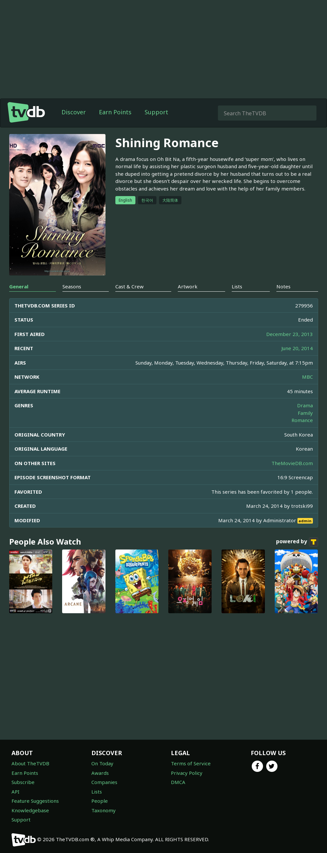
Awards (100, 773)
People (99, 800)
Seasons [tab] (71, 286)
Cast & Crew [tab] (129, 286)
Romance (302, 420)
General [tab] (18, 286)
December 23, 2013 (289, 334)
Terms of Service (191, 763)
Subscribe (23, 782)
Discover (73, 112)
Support (156, 112)
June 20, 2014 (297, 348)
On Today (102, 763)
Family (305, 413)
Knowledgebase (30, 810)
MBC (307, 376)
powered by (297, 542)
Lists (96, 791)
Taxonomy (103, 810)
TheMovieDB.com (292, 463)
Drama (305, 405)
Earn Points (115, 112)
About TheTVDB (30, 763)
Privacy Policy (186, 773)
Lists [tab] (237, 286)
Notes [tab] (283, 286)
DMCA (178, 782)
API (15, 791)
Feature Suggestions (35, 800)
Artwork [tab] (188, 286)
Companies (104, 782)
